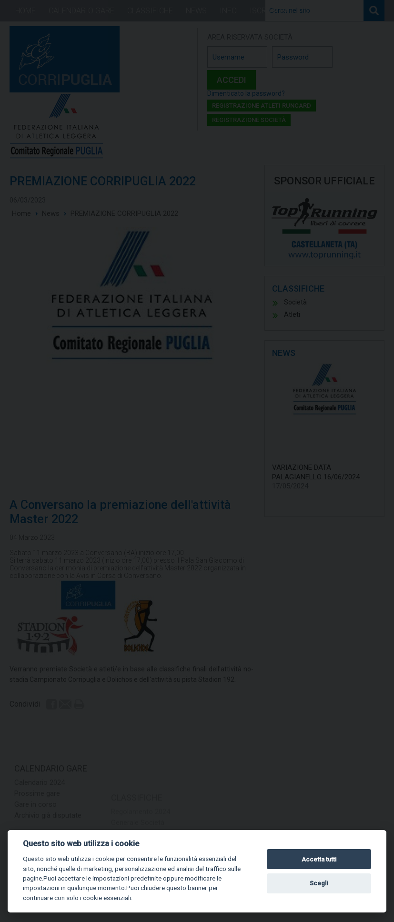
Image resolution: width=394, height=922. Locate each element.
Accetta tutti (319, 859)
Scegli (319, 883)
